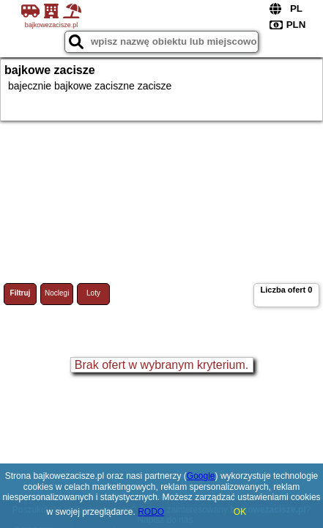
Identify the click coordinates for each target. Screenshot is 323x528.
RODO (151, 512)
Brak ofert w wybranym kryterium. (161, 365)
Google (201, 476)
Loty (93, 293)
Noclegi (57, 293)
